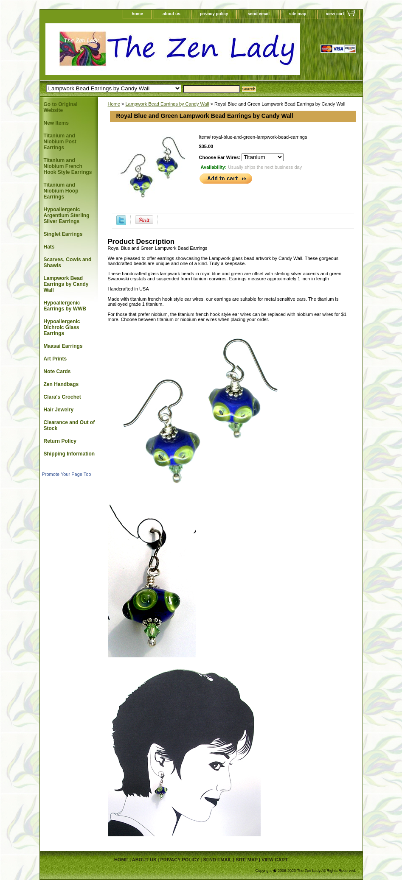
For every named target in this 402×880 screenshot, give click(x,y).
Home (114, 103)
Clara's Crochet (62, 397)
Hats (49, 247)
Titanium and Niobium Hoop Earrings (61, 191)
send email (258, 13)
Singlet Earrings (63, 234)
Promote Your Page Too (66, 474)
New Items (56, 123)
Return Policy (60, 441)
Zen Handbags (61, 384)
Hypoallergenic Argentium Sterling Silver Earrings (67, 215)
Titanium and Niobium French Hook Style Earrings (68, 166)
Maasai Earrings (63, 346)
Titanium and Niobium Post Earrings (60, 142)
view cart (335, 13)
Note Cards (57, 371)
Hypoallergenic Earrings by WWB (65, 306)
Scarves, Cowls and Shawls (68, 262)
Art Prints (55, 359)
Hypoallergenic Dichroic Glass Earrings (62, 327)
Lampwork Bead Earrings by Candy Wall (167, 103)
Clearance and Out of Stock (69, 425)
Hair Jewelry (59, 410)
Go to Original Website (61, 107)
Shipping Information (69, 454)
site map (297, 13)
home (137, 13)
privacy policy (214, 13)
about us (171, 13)
